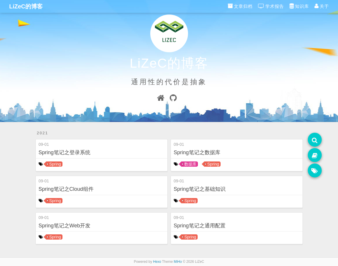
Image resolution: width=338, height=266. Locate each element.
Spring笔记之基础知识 (200, 189)
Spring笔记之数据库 (197, 152)
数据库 (190, 164)
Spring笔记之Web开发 (65, 226)
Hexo (157, 262)
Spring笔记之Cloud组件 (66, 189)
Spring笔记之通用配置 (200, 226)
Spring (55, 164)
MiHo (178, 262)
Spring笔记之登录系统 (64, 152)
